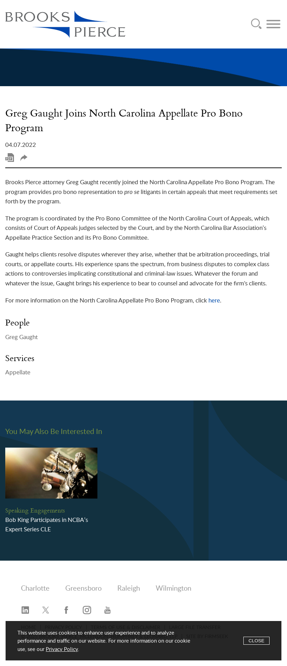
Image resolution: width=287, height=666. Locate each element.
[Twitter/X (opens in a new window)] (46, 610)
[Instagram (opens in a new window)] (87, 610)
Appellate (17, 372)
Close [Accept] (256, 640)
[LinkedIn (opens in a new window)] (25, 610)
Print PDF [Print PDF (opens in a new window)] (9, 157)
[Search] (256, 24)
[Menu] (273, 24)
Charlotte (35, 588)
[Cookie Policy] (143, 640)
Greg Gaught (21, 337)
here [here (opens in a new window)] (214, 301)
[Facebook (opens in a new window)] (66, 610)
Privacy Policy (62, 649)
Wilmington (173, 588)
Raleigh (128, 588)
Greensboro (83, 588)
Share (24, 158)
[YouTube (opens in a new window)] (107, 610)
